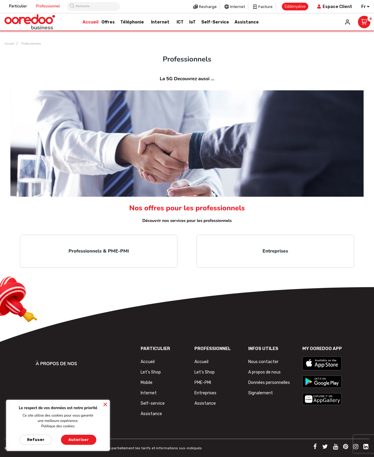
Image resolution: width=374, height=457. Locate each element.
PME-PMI (202, 382)
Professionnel (48, 6)
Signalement (260, 392)
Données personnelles (269, 382)
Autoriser (78, 439)
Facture (265, 6)
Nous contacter (263, 361)
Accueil (148, 361)
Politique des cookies (58, 426)
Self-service (153, 403)
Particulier (18, 6)
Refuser (36, 439)
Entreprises (275, 251)
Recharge (208, 6)
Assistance (151, 413)
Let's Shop (151, 372)
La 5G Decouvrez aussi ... (187, 78)
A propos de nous (264, 372)
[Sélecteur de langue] (365, 6)
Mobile (147, 382)
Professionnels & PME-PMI (99, 251)
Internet (237, 6)
